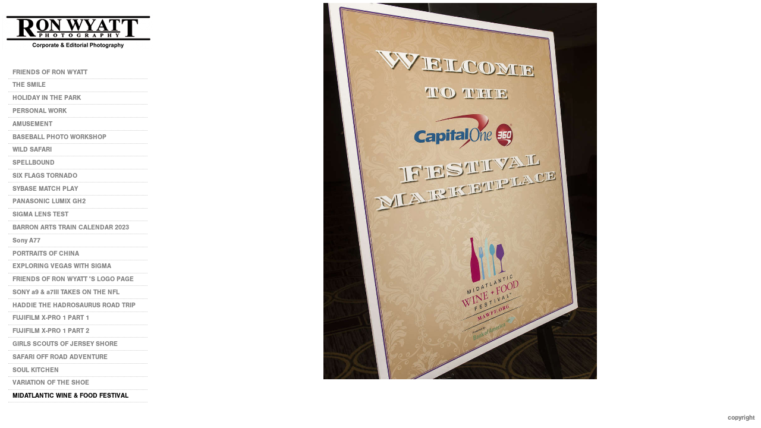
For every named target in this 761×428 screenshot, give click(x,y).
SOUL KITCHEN (35, 370)
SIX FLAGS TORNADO (44, 176)
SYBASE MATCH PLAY (45, 189)
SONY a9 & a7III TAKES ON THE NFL (66, 292)
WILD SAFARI (32, 149)
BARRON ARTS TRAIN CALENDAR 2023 (70, 227)
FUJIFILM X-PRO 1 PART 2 (50, 331)
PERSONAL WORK (43, 111)
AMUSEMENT (32, 124)
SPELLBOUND (33, 162)
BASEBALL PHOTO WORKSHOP (59, 137)
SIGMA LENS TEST (40, 214)
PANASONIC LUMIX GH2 (49, 201)
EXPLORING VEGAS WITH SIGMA (61, 266)
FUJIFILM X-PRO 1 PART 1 (50, 318)
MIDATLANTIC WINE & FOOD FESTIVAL (70, 395)
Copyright (741, 417)
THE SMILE (29, 85)
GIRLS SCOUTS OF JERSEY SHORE (65, 344)
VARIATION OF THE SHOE (50, 382)
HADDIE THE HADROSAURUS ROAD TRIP (74, 305)
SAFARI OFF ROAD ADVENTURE (60, 357)
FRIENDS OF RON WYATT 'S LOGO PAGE (73, 279)
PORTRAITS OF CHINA (45, 253)
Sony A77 (26, 240)
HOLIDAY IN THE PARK (46, 98)
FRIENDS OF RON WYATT (49, 72)
